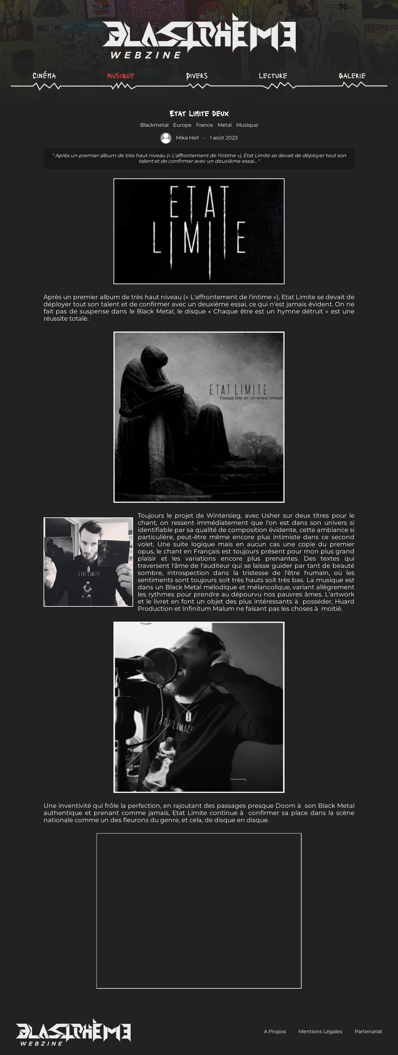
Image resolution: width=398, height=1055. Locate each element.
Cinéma (44, 75)
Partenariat (368, 1031)
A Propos (275, 1031)
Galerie (352, 75)
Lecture (273, 75)
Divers (197, 75)
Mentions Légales (320, 1031)
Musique (121, 75)
